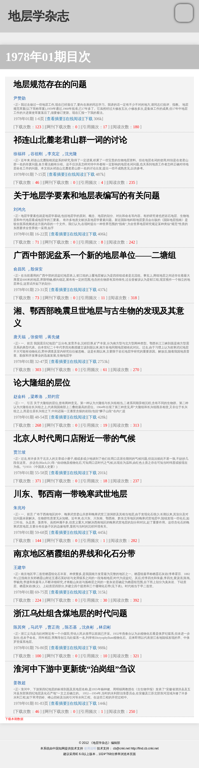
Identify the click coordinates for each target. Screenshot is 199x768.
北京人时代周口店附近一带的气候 (74, 438)
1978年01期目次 (48, 56)
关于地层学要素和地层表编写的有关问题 (86, 195)
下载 (89, 119)
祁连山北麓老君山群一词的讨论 (70, 140)
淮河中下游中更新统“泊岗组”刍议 (74, 669)
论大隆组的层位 (41, 382)
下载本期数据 (14, 719)
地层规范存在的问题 (50, 84)
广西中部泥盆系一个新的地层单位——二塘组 (94, 255)
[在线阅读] (73, 119)
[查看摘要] (54, 119)
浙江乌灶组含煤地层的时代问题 (70, 613)
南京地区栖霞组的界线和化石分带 (74, 553)
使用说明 (90, 748)
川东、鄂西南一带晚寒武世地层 (70, 494)
